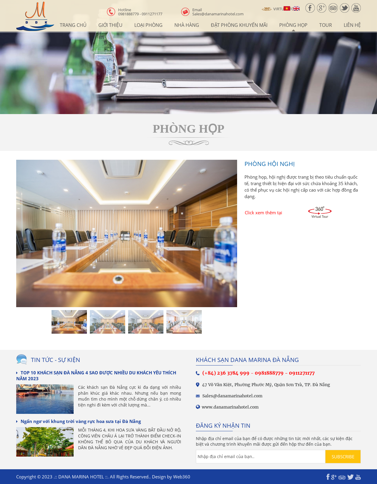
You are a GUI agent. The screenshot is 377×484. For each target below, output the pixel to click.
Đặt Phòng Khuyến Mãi (239, 25)
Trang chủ (73, 25)
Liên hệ (352, 25)
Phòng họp (293, 25)
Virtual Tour (280, 9)
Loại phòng (148, 25)
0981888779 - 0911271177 (140, 12)
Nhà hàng (186, 25)
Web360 (181, 477)
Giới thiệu (110, 25)
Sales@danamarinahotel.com (218, 12)
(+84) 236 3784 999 (225, 373)
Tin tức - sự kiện (55, 360)
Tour (325, 25)
